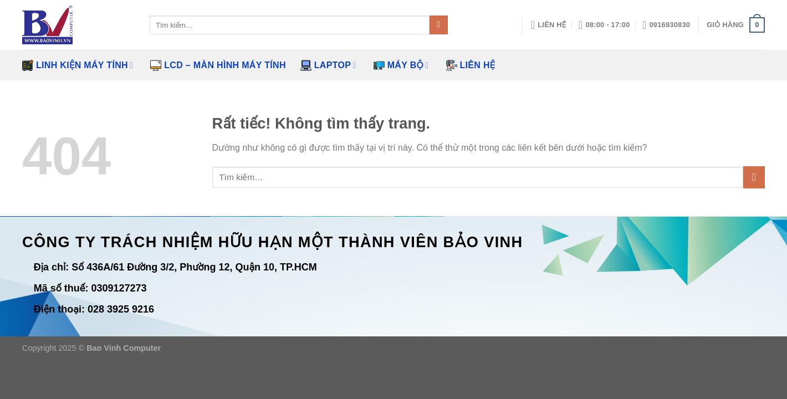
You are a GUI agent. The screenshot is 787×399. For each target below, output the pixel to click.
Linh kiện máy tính (77, 65)
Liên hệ (470, 65)
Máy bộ (401, 65)
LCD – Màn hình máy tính (218, 65)
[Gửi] (439, 25)
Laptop (328, 65)
